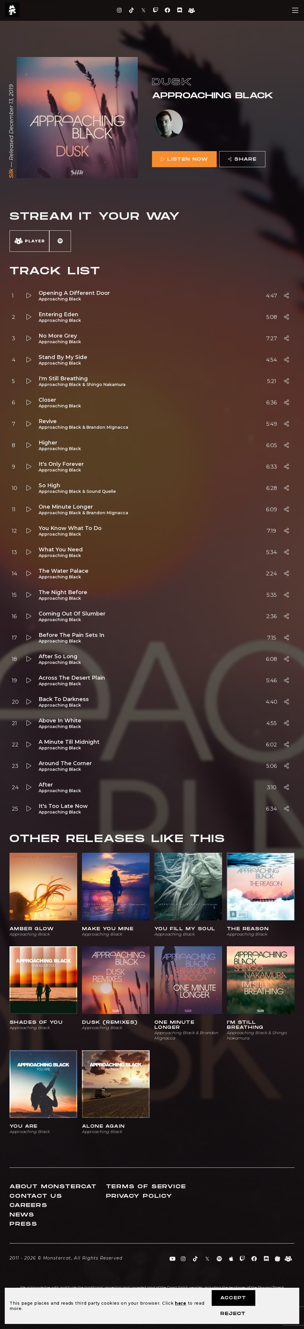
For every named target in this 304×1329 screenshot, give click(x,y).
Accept (233, 1297)
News (22, 1215)
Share (242, 159)
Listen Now (184, 159)
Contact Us (36, 1196)
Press (23, 1224)
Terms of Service (146, 1187)
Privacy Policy (139, 1196)
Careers (29, 1205)
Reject (233, 1313)
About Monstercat (53, 1187)
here (180, 1303)
